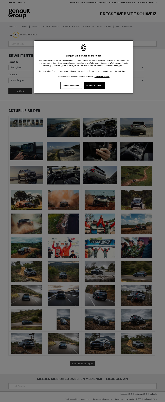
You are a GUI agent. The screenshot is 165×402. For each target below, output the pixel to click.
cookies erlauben (94, 85)
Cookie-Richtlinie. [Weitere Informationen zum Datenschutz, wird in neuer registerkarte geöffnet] (102, 76)
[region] (83, 67)
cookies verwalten (71, 85)
